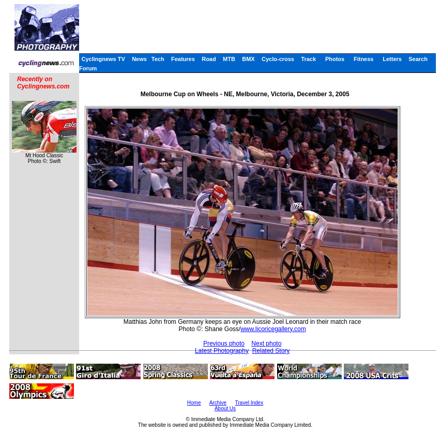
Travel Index (249, 403)
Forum (88, 68)
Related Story (271, 350)
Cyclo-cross (278, 59)
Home (194, 403)
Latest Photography (222, 350)
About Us (225, 408)
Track (308, 59)
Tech (157, 59)
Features (183, 59)
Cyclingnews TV (103, 59)
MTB (229, 59)
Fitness (364, 59)
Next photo (266, 343)
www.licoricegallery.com (273, 329)
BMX (248, 59)
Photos (334, 59)
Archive (217, 403)
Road (209, 59)
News (139, 59)
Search (418, 59)
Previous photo (224, 343)
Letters (392, 59)
